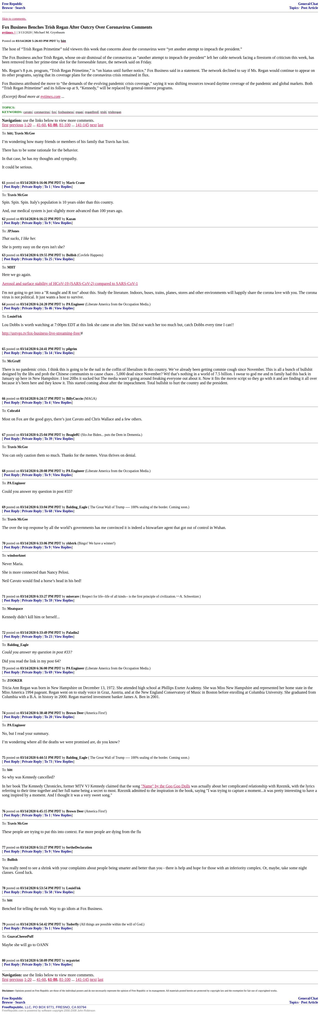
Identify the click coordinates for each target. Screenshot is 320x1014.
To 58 (48, 892)
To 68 (48, 511)
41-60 (41, 125)
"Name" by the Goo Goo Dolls (165, 786)
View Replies (62, 187)
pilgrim (71, 349)
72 (4, 632)
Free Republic (12, 4)
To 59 (48, 600)
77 (4, 847)
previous (16, 125)
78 (4, 888)
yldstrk (71, 543)
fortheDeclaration (79, 847)
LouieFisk (73, 888)
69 (4, 507)
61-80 (52, 125)
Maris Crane (75, 183)
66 (4, 398)
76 (4, 811)
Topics (293, 8)
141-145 (82, 125)
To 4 (47, 402)
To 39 (48, 439)
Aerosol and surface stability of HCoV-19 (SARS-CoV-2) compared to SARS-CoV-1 (70, 283)
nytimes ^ (9, 32)
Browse (7, 8)
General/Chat (308, 4)
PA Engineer (75, 304)
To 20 (48, 717)
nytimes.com (50, 96)
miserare (72, 596)
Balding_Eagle (77, 507)
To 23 (48, 636)
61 (4, 183)
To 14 (48, 353)
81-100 (64, 125)
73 (4, 668)
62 (4, 219)
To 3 (47, 964)
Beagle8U (73, 435)
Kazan (71, 219)
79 (4, 924)
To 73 (48, 761)
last (100, 125)
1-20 (28, 125)
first (5, 125)
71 (4, 596)
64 (4, 304)
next (93, 125)
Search (20, 8)
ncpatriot (73, 960)
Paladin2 (72, 632)
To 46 (48, 308)
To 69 (48, 672)
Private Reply (32, 187)
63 (4, 255)
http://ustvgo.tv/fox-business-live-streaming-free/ (41, 333)
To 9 (47, 223)
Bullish (71, 255)
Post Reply (12, 187)
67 (4, 435)
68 (4, 471)
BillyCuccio (74, 398)
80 (4, 960)
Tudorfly (72, 924)
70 (4, 543)
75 (4, 758)
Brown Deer (75, 713)
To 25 (48, 259)
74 (4, 713)
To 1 (47, 187)
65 (4, 349)
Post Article (309, 8)
